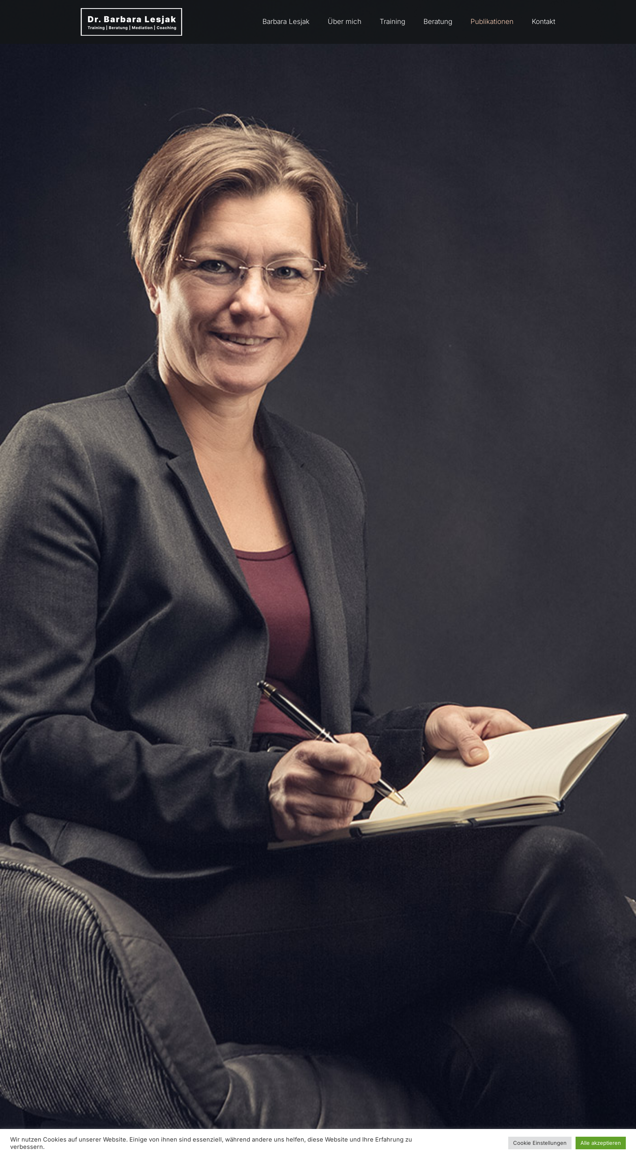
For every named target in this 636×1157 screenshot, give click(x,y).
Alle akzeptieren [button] (600, 1143)
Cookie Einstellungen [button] (540, 1143)
